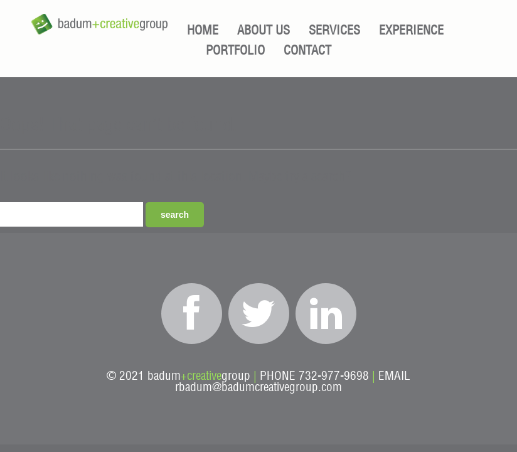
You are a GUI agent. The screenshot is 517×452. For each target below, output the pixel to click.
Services (334, 30)
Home (202, 30)
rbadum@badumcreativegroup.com (258, 388)
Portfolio (235, 51)
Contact (307, 51)
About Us (263, 30)
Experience (411, 30)
